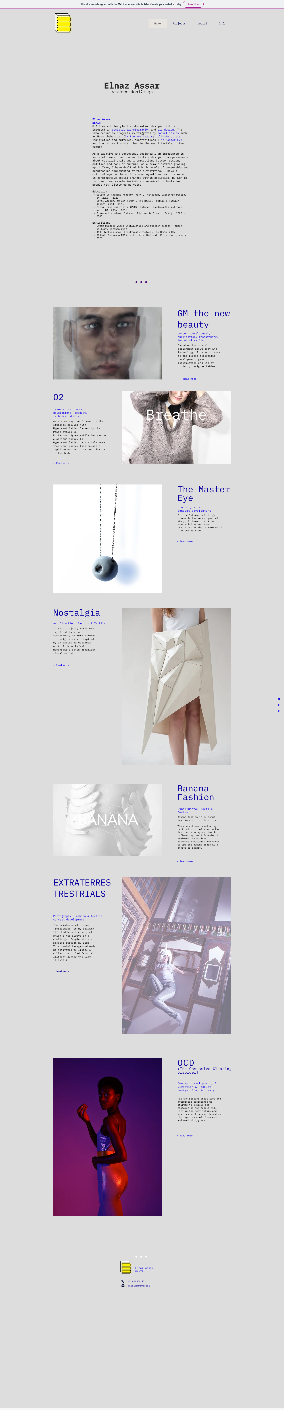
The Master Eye (170, 140)
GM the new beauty (139, 136)
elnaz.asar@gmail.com (139, 1285)
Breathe (176, 414)
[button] (202, 23)
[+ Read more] (188, 379)
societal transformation (131, 129)
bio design (166, 129)
